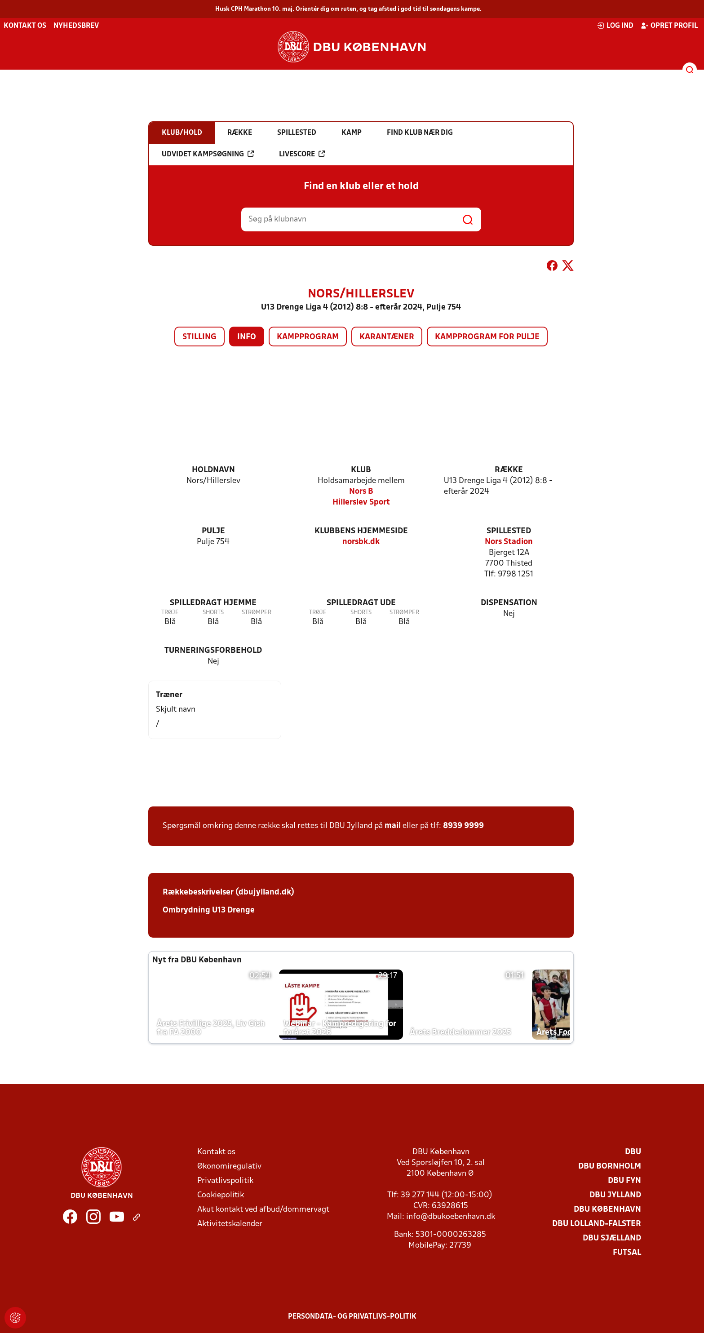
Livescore (302, 154)
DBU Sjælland (612, 1238)
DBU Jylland (615, 1195)
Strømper (256, 613)
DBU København (607, 1209)
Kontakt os (25, 26)
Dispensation (509, 603)
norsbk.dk (361, 542)
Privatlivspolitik (225, 1181)
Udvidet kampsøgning (208, 154)
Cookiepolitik (220, 1195)
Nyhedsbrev (76, 26)
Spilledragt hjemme (213, 603)
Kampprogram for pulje (487, 337)
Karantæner (386, 337)
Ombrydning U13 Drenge (209, 910)
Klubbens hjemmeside (361, 531)
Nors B (361, 492)
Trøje (170, 613)
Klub (361, 470)
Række (509, 470)
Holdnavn (213, 470)
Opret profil (669, 26)
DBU (633, 1152)
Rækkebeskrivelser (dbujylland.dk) (228, 892)
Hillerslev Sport (361, 502)
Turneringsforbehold (213, 651)
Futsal (627, 1253)
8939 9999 (463, 826)
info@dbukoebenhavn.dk (450, 1217)
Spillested (509, 531)
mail (393, 826)
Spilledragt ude (361, 603)
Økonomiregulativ (229, 1166)
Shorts (213, 613)
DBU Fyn (624, 1181)
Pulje (213, 531)
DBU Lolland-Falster (596, 1224)
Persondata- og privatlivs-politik (352, 1317)
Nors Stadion (509, 542)
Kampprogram (308, 337)
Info (246, 337)
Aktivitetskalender (229, 1224)
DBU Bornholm (609, 1166)
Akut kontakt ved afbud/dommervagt (263, 1209)
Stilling (199, 337)
